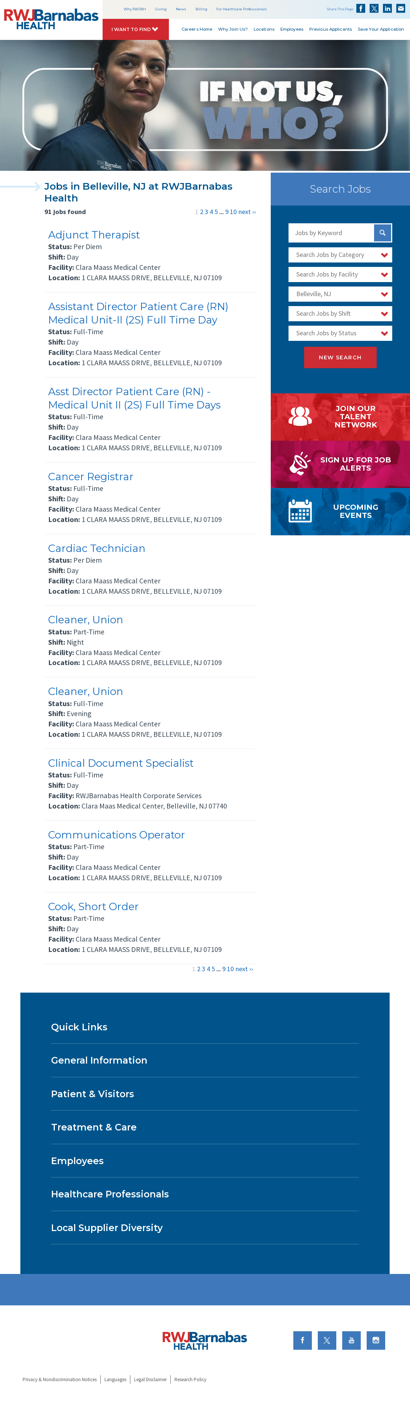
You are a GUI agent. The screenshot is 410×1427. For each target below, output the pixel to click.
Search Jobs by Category (330, 255)
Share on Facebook (360, 8)
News (181, 9)
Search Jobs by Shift (323, 313)
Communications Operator (116, 834)
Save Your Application (381, 29)
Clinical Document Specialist (121, 763)
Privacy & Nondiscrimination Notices (60, 1379)
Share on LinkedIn (387, 8)
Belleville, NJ (313, 294)
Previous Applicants (330, 29)
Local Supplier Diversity (107, 1227)
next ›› (247, 211)
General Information (99, 1060)
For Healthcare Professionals (241, 9)
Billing (201, 9)
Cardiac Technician (97, 548)
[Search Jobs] (382, 232)
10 (233, 211)
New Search (340, 357)
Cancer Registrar (91, 476)
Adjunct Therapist (94, 234)
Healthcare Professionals (110, 1194)
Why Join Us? (233, 29)
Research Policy (190, 1379)
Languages (115, 1379)
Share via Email (400, 8)
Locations (264, 29)
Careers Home (196, 29)
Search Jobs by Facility (327, 274)
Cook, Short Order (93, 906)
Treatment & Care (94, 1127)
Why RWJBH (135, 9)
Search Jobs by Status (326, 333)
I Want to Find (131, 29)
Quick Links (79, 1027)
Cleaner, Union (85, 619)
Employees (291, 29)
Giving (161, 9)
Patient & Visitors (92, 1093)
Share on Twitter (374, 8)
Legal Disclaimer (150, 1379)
